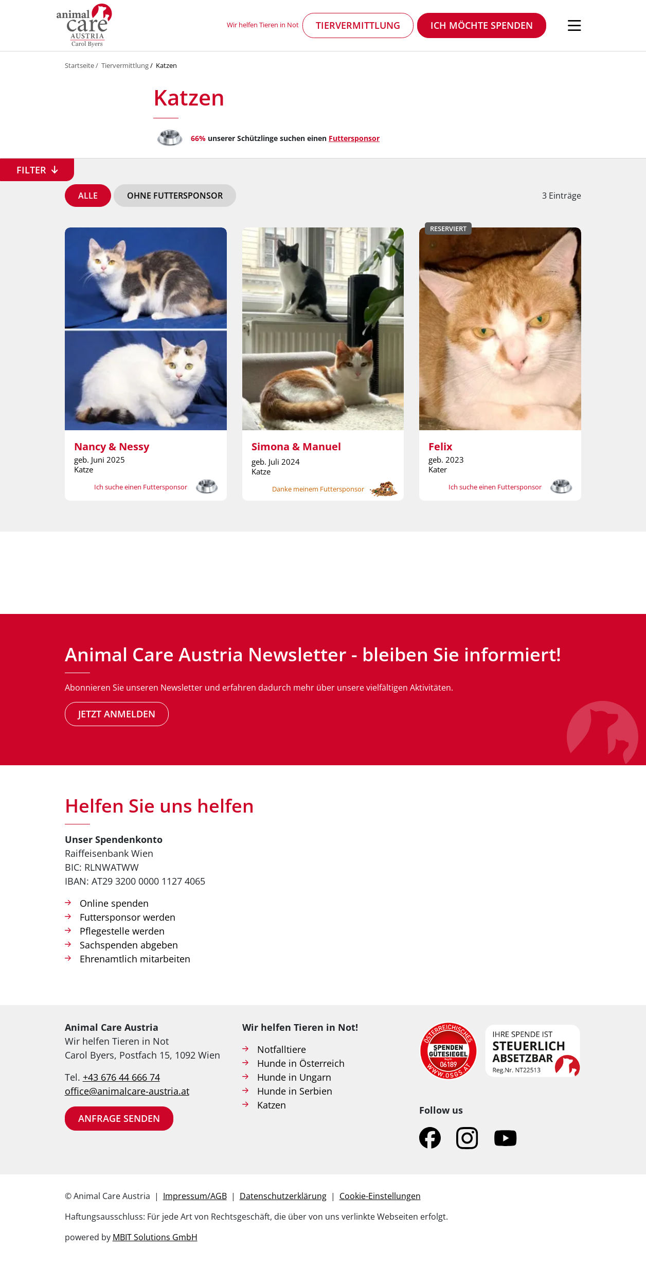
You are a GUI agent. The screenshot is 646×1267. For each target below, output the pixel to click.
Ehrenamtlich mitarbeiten (135, 959)
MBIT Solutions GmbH (155, 1237)
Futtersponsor (354, 138)
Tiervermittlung (358, 25)
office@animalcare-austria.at (127, 1091)
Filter (31, 170)
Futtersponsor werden (127, 917)
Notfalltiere (281, 1049)
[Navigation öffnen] (574, 25)
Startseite (79, 65)
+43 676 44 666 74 (121, 1077)
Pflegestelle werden (122, 931)
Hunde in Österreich (301, 1063)
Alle (88, 195)
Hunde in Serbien (294, 1091)
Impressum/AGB (195, 1196)
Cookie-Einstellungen (380, 1196)
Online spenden (114, 903)
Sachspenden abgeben (129, 945)
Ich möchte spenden (481, 25)
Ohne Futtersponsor (175, 195)
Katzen (166, 65)
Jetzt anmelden (116, 714)
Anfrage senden (119, 1118)
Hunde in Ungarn (294, 1077)
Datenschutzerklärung (283, 1196)
